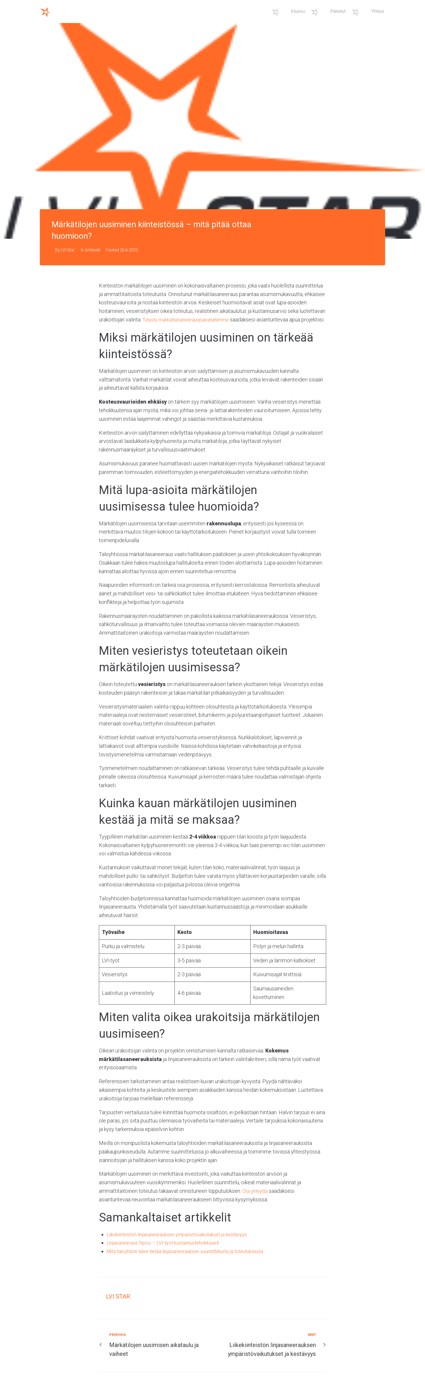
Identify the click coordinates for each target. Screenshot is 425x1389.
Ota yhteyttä (256, 1199)
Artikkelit (92, 250)
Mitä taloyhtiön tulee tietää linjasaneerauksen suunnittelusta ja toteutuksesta (193, 1260)
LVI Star (68, 250)
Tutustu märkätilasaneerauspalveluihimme (190, 319)
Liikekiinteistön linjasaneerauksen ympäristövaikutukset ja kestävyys (184, 1242)
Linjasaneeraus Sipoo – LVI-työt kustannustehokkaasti (168, 1251)
